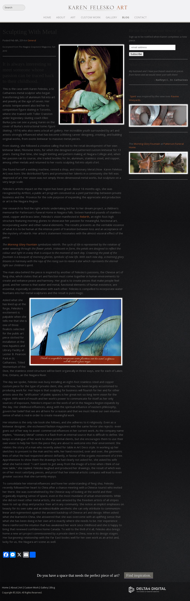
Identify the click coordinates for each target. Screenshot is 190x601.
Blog (125, 17)
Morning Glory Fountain (22, 244)
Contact (140, 17)
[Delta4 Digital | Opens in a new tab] (147, 589)
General (32, 40)
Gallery (111, 17)
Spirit (133, 96)
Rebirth (84, 216)
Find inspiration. (138, 575)
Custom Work (91, 17)
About (60, 17)
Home (47, 17)
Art (73, 17)
